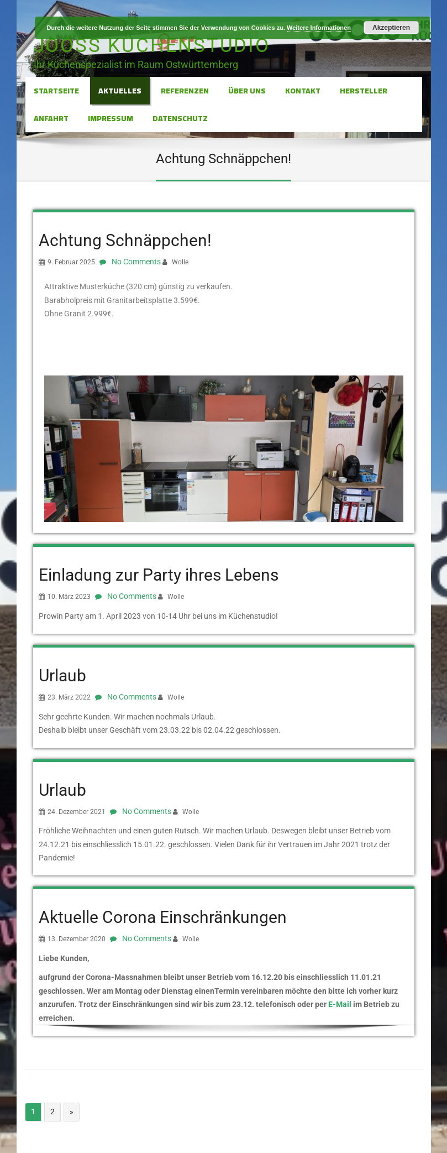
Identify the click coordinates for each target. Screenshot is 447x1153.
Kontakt (302, 91)
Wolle (180, 262)
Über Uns (247, 91)
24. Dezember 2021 (77, 812)
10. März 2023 (69, 597)
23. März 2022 (69, 697)
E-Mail (339, 1004)
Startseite (56, 91)
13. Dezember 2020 (77, 939)
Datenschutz (180, 118)
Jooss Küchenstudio (152, 45)
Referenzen (185, 91)
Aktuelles (119, 91)
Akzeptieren (391, 28)
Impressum (110, 118)
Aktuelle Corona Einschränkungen (163, 917)
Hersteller (363, 91)
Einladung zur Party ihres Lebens (158, 575)
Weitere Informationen (319, 27)
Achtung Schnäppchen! (125, 240)
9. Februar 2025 (71, 262)
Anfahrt (51, 118)
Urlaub (62, 675)
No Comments (136, 261)
